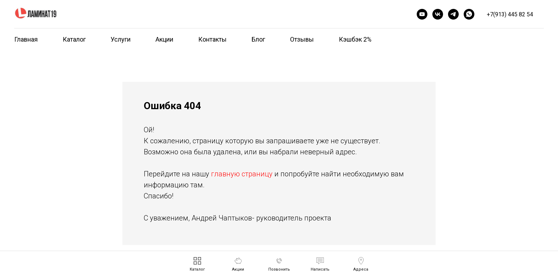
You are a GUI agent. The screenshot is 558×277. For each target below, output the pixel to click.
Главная (26, 39)
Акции (164, 39)
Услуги (121, 39)
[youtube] (422, 14)
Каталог (74, 39)
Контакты (212, 39)
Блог (258, 39)
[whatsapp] (469, 14)
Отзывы (302, 39)
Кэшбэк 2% (355, 39)
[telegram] (453, 14)
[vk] (437, 14)
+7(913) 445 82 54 (510, 14)
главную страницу (242, 174)
